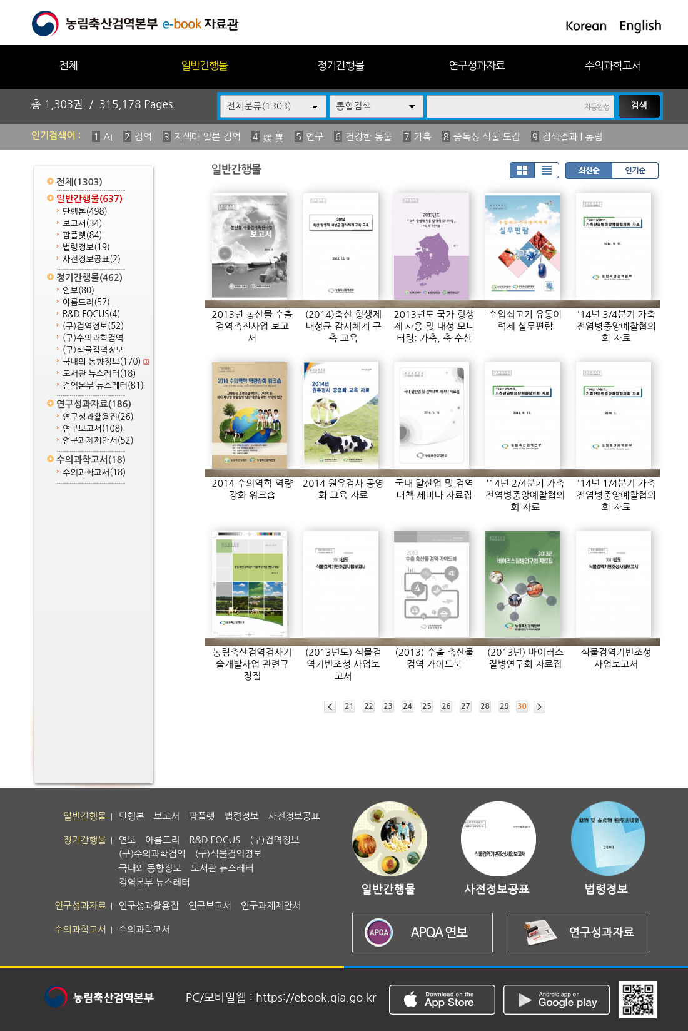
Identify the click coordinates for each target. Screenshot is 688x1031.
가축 (423, 136)
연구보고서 (93, 429)
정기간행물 (340, 65)
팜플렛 (82, 235)
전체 (68, 65)
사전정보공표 (92, 259)
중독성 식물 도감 (486, 136)
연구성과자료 (476, 65)
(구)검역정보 (93, 326)
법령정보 (86, 247)
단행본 (85, 212)
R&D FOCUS (91, 314)
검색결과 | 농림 (572, 136)
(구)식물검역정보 (93, 350)
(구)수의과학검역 (93, 338)
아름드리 (86, 302)
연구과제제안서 (98, 441)
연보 (78, 291)
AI (108, 136)
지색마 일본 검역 (207, 136)
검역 (143, 136)
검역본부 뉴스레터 (103, 386)
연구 (314, 136)
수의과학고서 (613, 65)
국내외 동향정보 (106, 362)
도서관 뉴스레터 (99, 374)
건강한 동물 (368, 136)
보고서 (82, 224)
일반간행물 (204, 65)
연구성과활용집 (98, 417)
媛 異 (273, 138)
